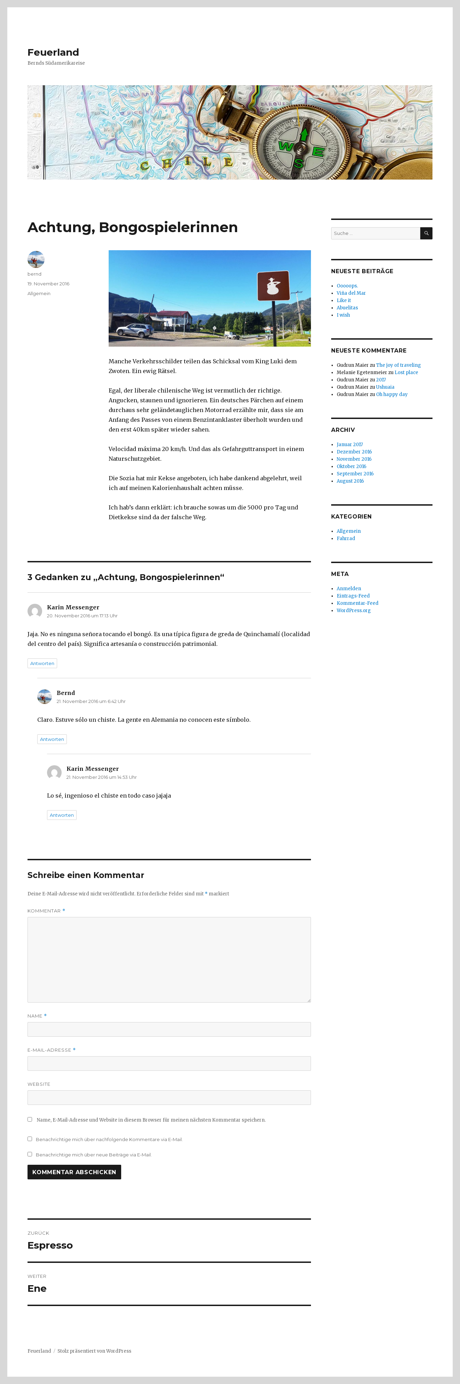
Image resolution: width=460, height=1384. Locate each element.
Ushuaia (385, 387)
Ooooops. (347, 286)
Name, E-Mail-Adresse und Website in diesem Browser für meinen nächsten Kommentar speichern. (151, 1120)
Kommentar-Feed (358, 603)
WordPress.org (354, 611)
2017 (381, 380)
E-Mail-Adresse (52, 1050)
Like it (344, 300)
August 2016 (350, 481)
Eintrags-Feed (353, 596)
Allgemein (39, 293)
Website (39, 1084)
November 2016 (354, 459)
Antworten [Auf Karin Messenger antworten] (42, 663)
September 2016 (355, 474)
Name (37, 1016)
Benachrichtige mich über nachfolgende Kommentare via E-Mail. (109, 1139)
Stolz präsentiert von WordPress (94, 1351)
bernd (34, 274)
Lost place (406, 372)
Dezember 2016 (354, 452)
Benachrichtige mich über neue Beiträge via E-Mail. (94, 1154)
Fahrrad (346, 538)
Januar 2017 (350, 445)
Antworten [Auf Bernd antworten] (52, 739)
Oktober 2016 (351, 466)
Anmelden (349, 589)
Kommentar (46, 911)
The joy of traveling (398, 365)
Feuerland (53, 52)
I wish (344, 315)
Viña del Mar (351, 293)
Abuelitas (347, 308)
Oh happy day (392, 394)
